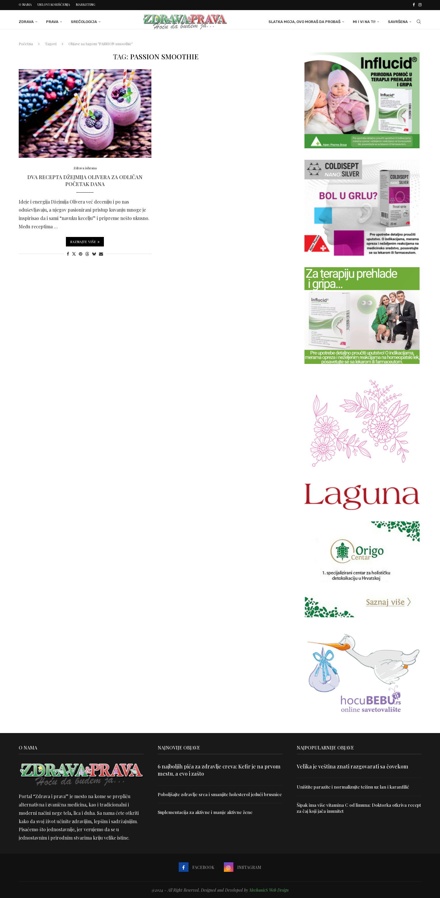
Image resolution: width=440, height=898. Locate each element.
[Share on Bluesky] (94, 253)
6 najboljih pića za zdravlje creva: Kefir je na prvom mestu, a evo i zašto (219, 769)
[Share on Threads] (87, 253)
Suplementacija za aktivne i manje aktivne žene (206, 818)
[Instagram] (420, 4)
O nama (25, 4)
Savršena (398, 21)
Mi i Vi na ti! (364, 21)
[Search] (419, 21)
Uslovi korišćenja (53, 4)
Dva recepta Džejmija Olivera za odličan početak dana (84, 180)
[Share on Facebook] (68, 253)
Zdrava (26, 21)
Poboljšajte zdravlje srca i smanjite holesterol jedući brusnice (212, 796)
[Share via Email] (101, 253)
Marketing (85, 4)
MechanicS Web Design (269, 889)
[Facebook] (414, 4)
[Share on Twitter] (74, 253)
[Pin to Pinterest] (80, 253)
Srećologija (84, 21)
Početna (26, 42)
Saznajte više (85, 241)
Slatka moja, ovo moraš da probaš (304, 21)
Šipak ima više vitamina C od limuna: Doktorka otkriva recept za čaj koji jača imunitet (353, 807)
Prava (52, 21)
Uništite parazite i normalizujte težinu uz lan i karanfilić (354, 786)
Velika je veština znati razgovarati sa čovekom (352, 765)
